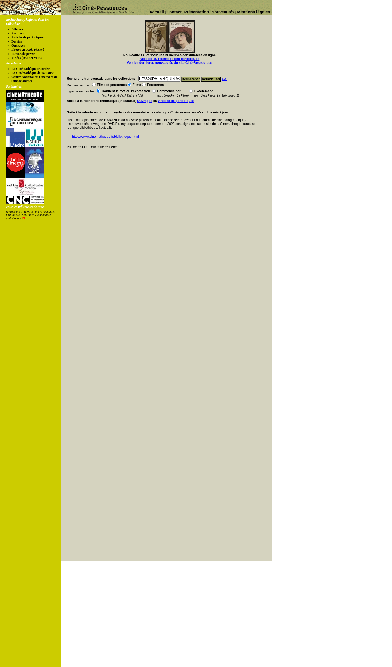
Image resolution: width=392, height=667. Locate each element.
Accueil (156, 12)
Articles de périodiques (27, 37)
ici (23, 218)
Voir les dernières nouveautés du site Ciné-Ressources (169, 63)
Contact (174, 12)
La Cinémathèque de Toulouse (32, 73)
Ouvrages (18, 45)
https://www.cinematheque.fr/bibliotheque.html (105, 137)
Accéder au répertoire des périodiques (169, 59)
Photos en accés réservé (27, 50)
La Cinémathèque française (30, 69)
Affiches (17, 29)
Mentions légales (253, 12)
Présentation (196, 12)
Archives (17, 33)
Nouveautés (223, 12)
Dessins (16, 41)
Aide (224, 79)
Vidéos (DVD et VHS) (26, 58)
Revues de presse (23, 54)
